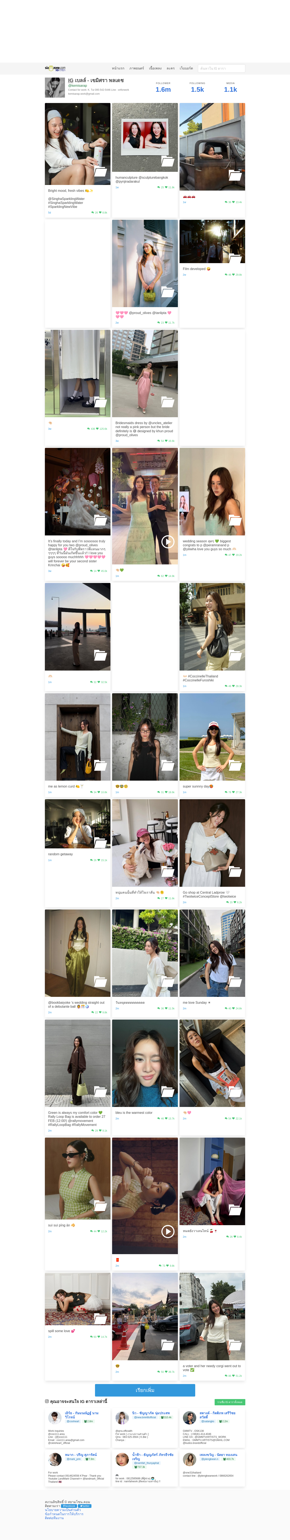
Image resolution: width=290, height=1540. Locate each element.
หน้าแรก (118, 68)
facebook (69, 1506)
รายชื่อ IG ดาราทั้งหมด (229, 1402)
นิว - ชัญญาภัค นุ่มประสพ (151, 1413)
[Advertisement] (145, 31)
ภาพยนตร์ (136, 68)
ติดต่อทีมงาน (54, 1518)
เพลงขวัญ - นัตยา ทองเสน (218, 1455)
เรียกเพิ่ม (145, 1390)
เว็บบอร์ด (186, 68)
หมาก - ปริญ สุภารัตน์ (81, 1455)
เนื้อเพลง (155, 68)
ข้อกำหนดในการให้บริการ (64, 1514)
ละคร (171, 68)
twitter (85, 1506)
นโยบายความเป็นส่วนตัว (63, 1510)
